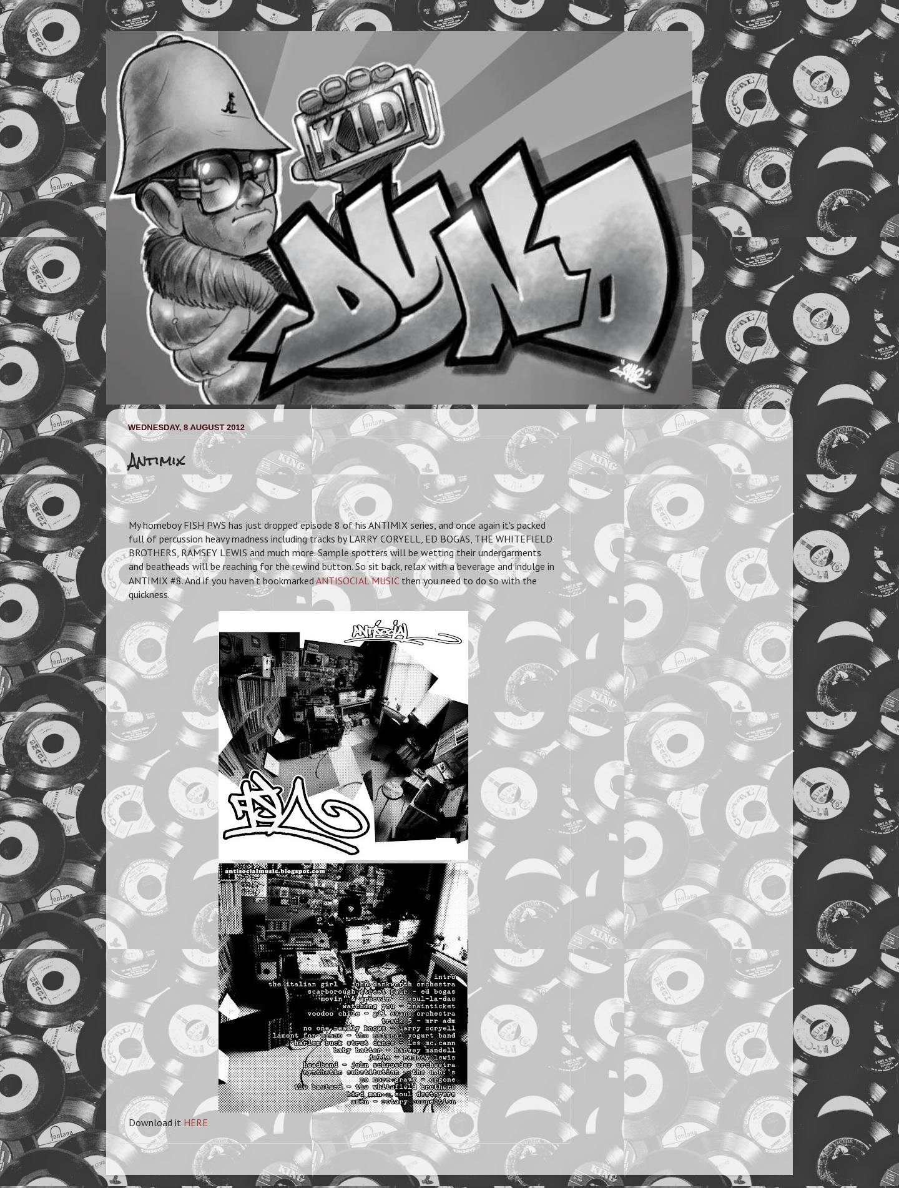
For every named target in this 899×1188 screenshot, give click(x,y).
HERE (196, 1122)
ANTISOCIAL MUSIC (357, 580)
